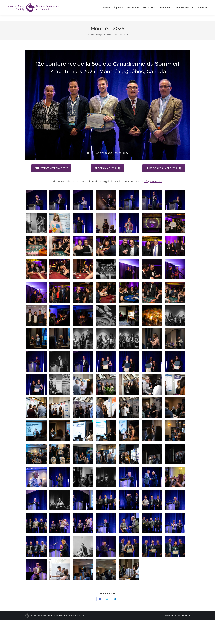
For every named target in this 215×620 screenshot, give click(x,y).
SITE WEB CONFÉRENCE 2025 (51, 168)
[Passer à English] (195, 3)
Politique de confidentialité (177, 615)
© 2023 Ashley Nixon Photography (107, 153)
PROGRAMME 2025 (108, 168)
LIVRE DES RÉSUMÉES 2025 (164, 168)
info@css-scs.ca (153, 181)
